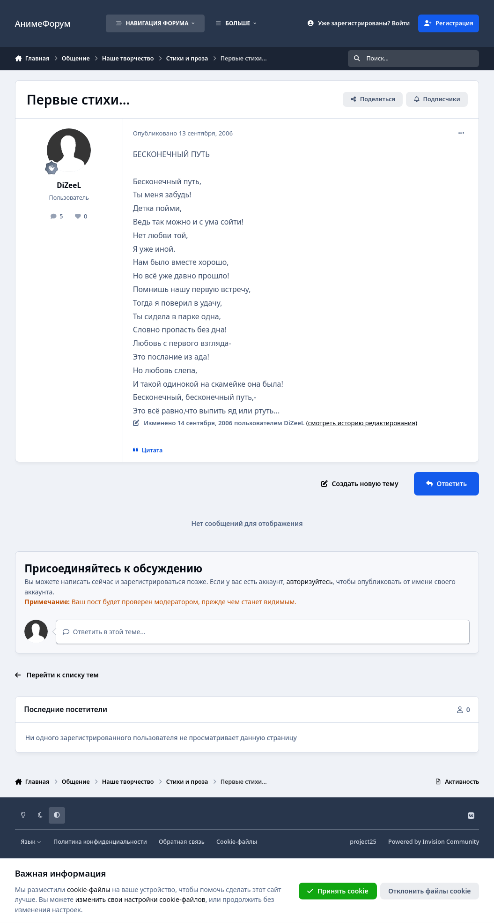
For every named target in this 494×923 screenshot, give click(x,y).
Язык (31, 842)
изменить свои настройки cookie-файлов (140, 899)
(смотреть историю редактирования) (361, 423)
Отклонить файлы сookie (429, 890)
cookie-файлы (89, 889)
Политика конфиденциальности (100, 842)
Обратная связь (182, 842)
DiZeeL (69, 185)
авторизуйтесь (310, 581)
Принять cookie (337, 890)
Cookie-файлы (236, 842)
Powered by (433, 842)
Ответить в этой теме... (104, 631)
